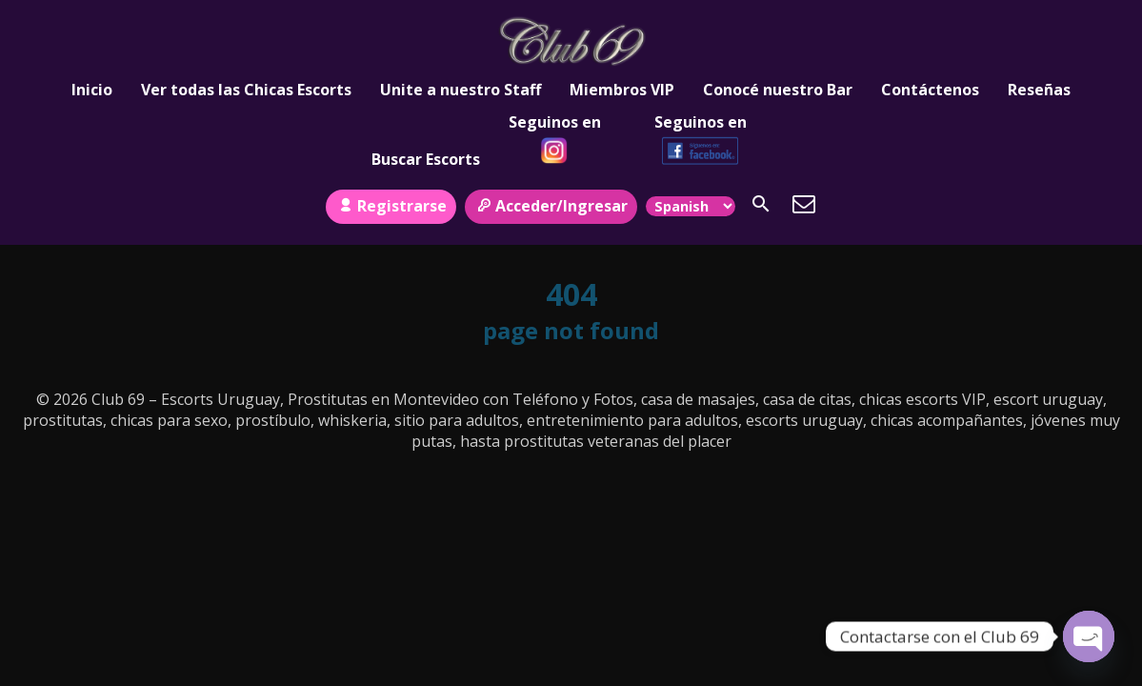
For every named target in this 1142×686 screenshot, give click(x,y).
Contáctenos (930, 89)
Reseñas (1039, 89)
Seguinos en (555, 138)
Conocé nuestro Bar (777, 89)
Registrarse (390, 205)
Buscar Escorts (425, 159)
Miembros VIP (622, 89)
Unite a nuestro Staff (460, 89)
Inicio (91, 89)
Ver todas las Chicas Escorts (246, 89)
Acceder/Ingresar (551, 205)
